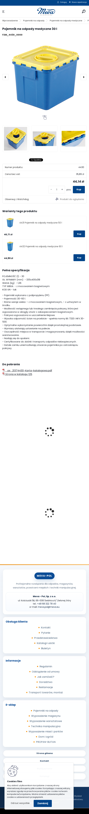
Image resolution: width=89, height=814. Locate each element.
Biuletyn (46, 648)
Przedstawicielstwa (45, 638)
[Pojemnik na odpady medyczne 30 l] (44, 77)
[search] (84, 11)
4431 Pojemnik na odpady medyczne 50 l (40, 222)
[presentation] (5, 77)
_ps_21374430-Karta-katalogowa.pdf (27, 370)
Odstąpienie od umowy (46, 671)
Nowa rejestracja (79, 2)
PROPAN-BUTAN (45, 742)
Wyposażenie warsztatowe (46, 721)
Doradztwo (45, 682)
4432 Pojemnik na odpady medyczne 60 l (41, 246)
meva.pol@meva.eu (48, 606)
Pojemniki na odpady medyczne (66, 20)
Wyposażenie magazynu (45, 716)
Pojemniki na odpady (33, 20)
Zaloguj (63, 2)
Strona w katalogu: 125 (17, 374)
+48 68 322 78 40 (46, 603)
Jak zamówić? (45, 677)
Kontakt (46, 627)
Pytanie (45, 633)
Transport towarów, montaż (46, 692)
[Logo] (44, 11)
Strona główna (44, 753)
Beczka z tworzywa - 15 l (18, 434)
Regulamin (46, 666)
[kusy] (57, 189)
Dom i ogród (45, 736)
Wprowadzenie (10, 20)
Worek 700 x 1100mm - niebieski (17, 516)
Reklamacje (46, 687)
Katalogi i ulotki (46, 643)
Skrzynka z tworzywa (60, 515)
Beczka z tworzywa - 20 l (62, 434)
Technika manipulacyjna (45, 726)
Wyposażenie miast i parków (46, 731)
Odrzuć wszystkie (20, 803)
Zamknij (42, 803)
